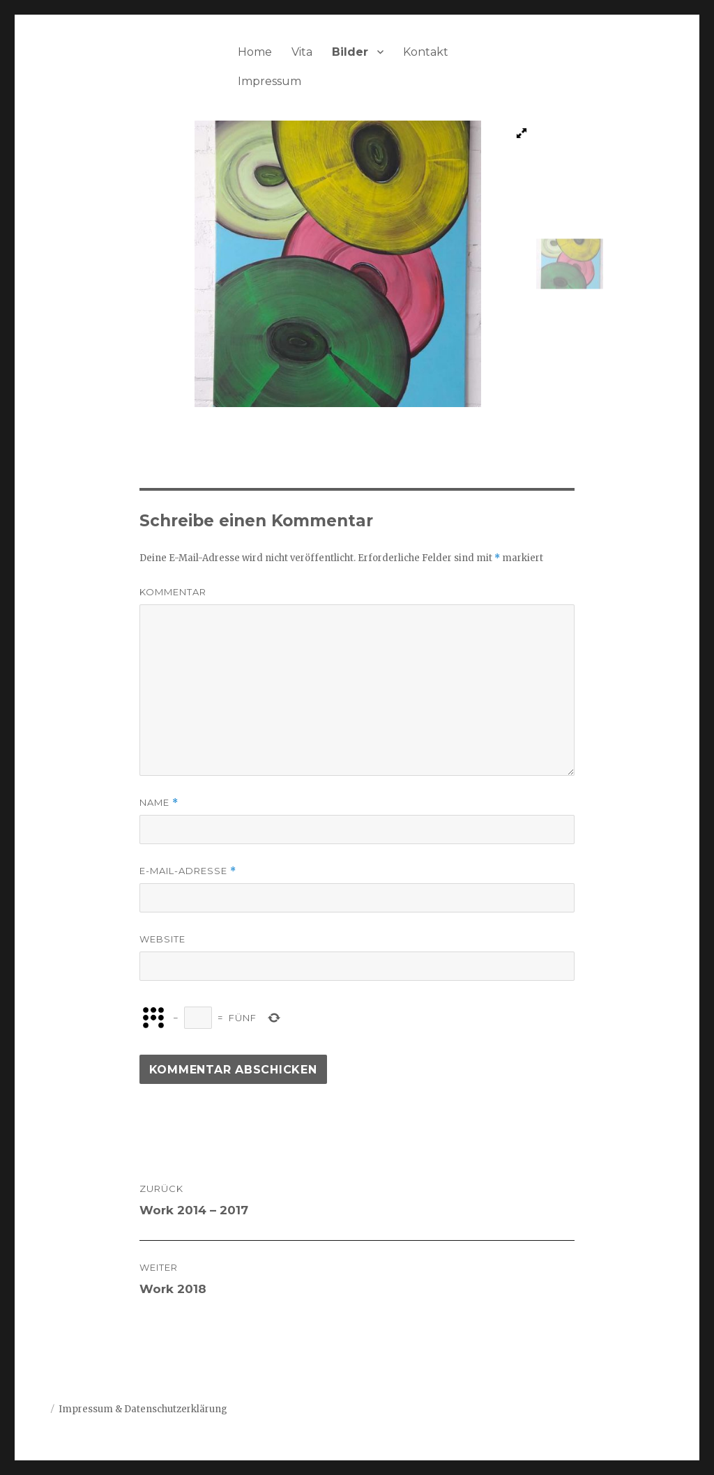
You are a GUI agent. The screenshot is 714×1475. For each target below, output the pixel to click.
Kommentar (172, 591)
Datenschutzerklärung (175, 1409)
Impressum (269, 81)
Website (162, 939)
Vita (301, 52)
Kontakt (425, 52)
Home (255, 52)
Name (158, 803)
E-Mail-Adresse (187, 871)
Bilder (350, 52)
